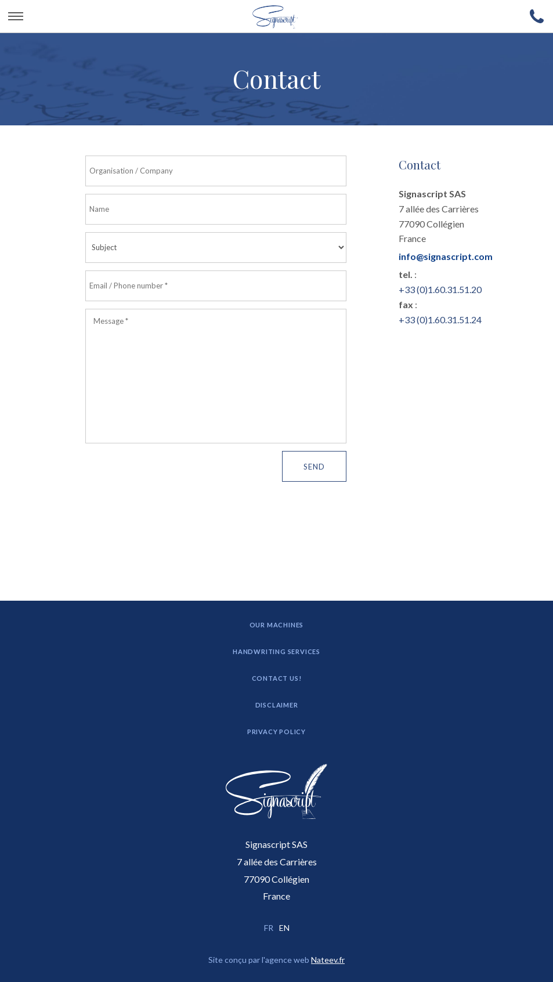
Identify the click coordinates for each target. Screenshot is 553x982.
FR (268, 928)
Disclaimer (276, 705)
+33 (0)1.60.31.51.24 (440, 319)
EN (284, 928)
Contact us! (277, 678)
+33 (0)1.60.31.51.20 (440, 289)
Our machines (277, 625)
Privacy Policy (276, 731)
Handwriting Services (276, 651)
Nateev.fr (328, 960)
